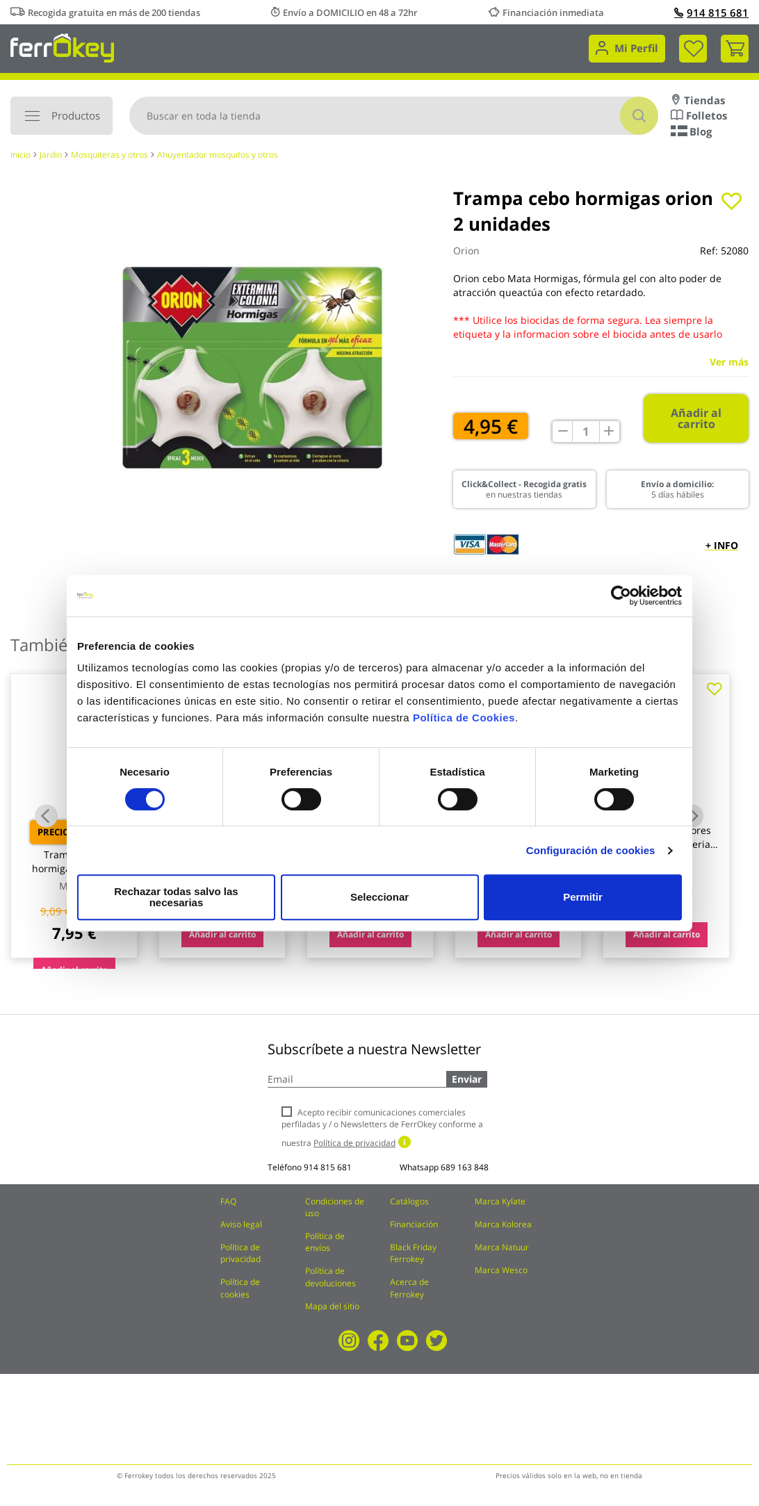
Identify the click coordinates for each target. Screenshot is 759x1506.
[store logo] (62, 47)
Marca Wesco (501, 1270)
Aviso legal (241, 1224)
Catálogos (409, 1201)
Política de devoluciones (330, 1276)
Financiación (414, 1224)
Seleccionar (377, 897)
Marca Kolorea (503, 1224)
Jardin (51, 155)
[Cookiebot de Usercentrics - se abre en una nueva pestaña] (621, 601)
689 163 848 (465, 1167)
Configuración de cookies (590, 856)
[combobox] (393, 116)
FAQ (228, 1201)
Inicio (20, 155)
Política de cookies (240, 1288)
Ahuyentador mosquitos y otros (217, 155)
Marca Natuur (502, 1247)
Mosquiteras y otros (109, 155)
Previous (46, 815)
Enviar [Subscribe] (467, 1079)
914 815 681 (711, 12)
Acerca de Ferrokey (409, 1288)
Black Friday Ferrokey (413, 1253)
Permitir (582, 897)
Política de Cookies (464, 723)
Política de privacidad (240, 1253)
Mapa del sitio (332, 1306)
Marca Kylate (500, 1201)
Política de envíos (325, 1242)
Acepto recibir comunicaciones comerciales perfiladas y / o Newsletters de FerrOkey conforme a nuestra (382, 1127)
